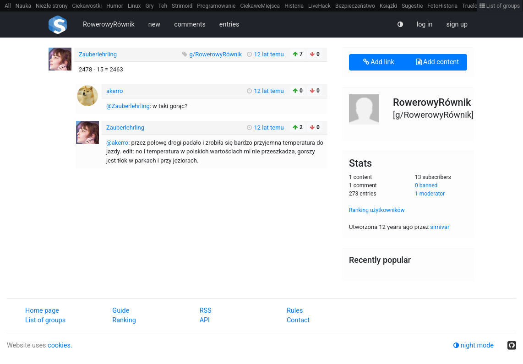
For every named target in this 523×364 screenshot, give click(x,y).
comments (190, 24)
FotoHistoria (442, 6)
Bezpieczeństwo (355, 6)
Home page (42, 311)
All (8, 6)
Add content (437, 62)
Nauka (23, 6)
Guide (120, 311)
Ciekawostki (87, 6)
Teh (163, 6)
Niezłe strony (52, 6)
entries (229, 24)
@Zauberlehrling (128, 106)
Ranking (124, 320)
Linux (134, 6)
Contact (298, 320)
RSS (206, 311)
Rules (295, 311)
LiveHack (319, 6)
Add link (378, 62)
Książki (388, 6)
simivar (439, 226)
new (154, 24)
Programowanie (216, 6)
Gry (149, 6)
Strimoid (182, 6)
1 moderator (430, 193)
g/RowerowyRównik (217, 54)
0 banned (426, 185)
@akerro (117, 142)
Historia (294, 6)
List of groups (499, 6)
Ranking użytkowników (377, 210)
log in (425, 24)
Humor (114, 6)
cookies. (60, 345)
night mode (473, 345)
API (205, 320)
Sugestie (412, 6)
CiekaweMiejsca (260, 6)
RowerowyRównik (109, 24)
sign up (457, 24)
